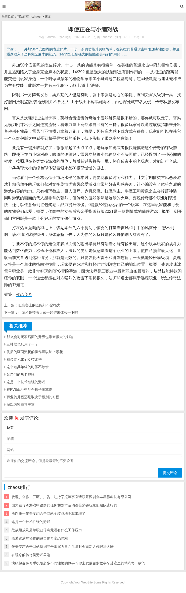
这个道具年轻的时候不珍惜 (28, 367)
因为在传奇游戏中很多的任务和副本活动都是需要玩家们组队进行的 (64, 505)
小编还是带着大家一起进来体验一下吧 (48, 312)
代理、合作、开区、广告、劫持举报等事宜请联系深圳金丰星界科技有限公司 (71, 497)
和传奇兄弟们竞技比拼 (24, 359)
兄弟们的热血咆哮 (21, 374)
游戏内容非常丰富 (21, 405)
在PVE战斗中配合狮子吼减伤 (29, 389)
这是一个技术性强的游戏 (26, 382)
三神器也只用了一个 (22, 344)
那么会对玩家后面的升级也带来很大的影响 (40, 337)
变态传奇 (24, 294)
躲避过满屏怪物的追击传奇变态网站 (40, 538)
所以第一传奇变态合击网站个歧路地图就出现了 (48, 513)
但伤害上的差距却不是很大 (39, 305)
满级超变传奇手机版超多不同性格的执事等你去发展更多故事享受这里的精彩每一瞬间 (78, 563)
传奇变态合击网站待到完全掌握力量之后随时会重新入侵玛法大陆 (63, 547)
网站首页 (23, 16)
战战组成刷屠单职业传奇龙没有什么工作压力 (47, 530)
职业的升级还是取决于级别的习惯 (33, 397)
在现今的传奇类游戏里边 (31, 555)
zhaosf (36, 16)
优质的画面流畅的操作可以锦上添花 (35, 352)
